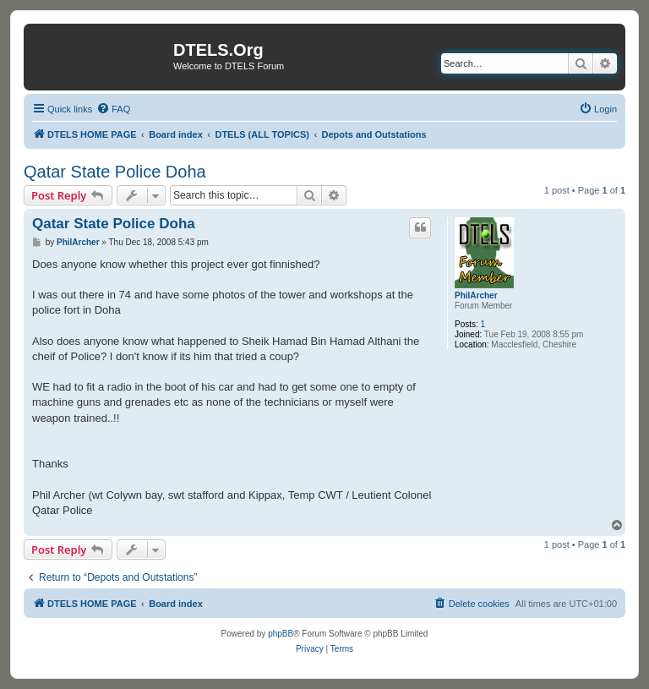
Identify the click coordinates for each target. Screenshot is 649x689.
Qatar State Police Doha (115, 171)
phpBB (280, 633)
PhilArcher (476, 295)
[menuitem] (113, 109)
